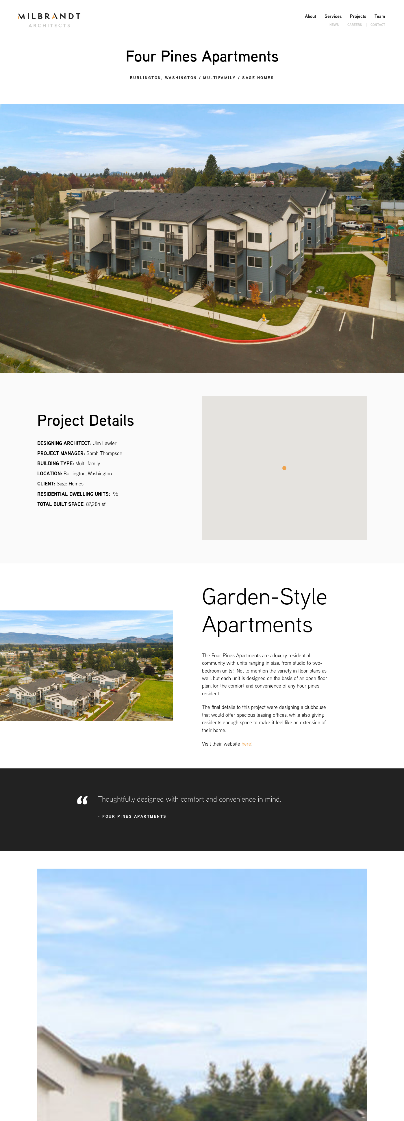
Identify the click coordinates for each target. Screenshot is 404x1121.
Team (380, 16)
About (310, 16)
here (246, 743)
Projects (358, 16)
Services (333, 16)
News (334, 25)
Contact (377, 25)
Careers (354, 25)
